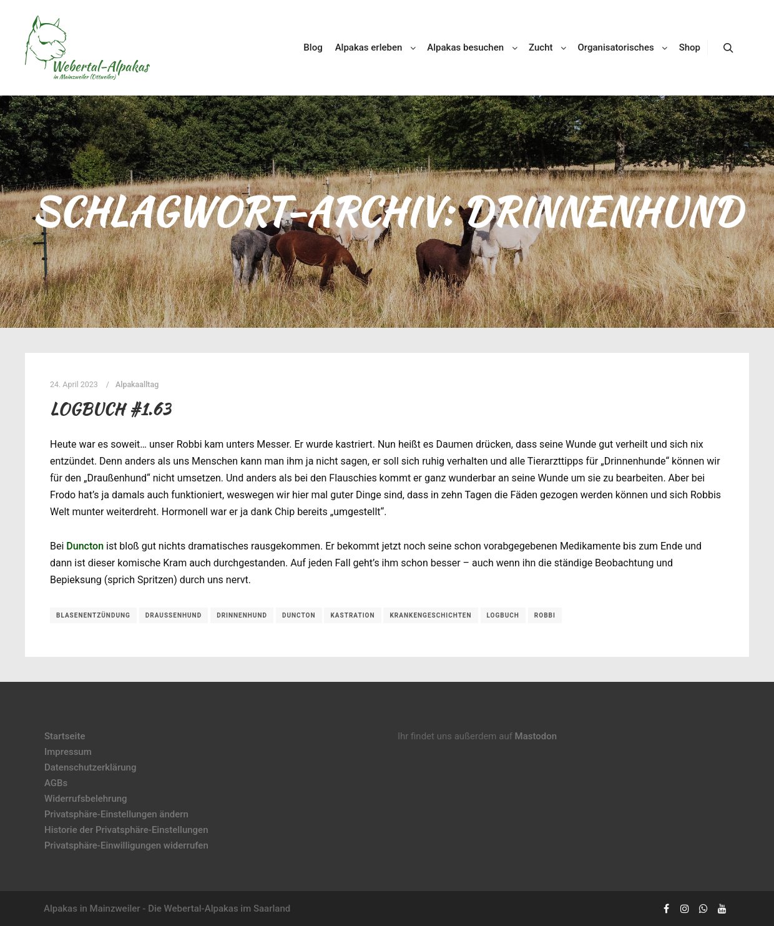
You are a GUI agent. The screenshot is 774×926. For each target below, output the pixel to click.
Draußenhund (173, 615)
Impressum (68, 751)
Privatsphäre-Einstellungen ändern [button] (116, 814)
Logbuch (503, 615)
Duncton (85, 546)
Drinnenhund (242, 615)
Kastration (352, 615)
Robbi (545, 615)
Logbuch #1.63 (110, 409)
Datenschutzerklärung (90, 767)
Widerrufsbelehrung (85, 798)
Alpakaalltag (137, 384)
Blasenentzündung (93, 615)
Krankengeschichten (430, 615)
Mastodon (536, 736)
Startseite (64, 736)
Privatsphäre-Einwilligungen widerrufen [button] (126, 845)
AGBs (55, 783)
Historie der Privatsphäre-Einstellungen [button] (126, 829)
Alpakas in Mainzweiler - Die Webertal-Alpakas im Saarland (167, 908)
